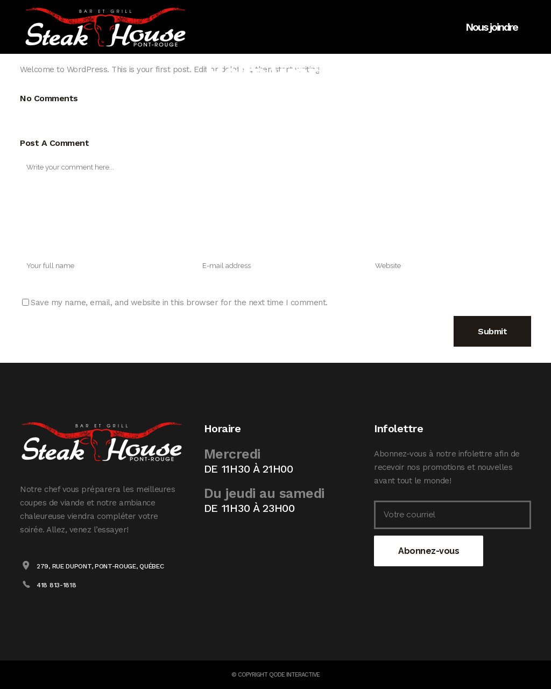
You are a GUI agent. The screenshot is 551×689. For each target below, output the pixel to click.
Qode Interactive (294, 674)
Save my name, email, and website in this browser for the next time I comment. (179, 302)
